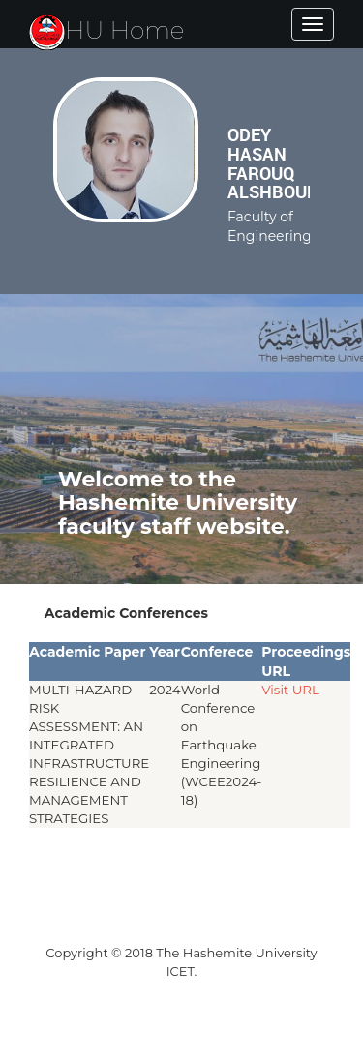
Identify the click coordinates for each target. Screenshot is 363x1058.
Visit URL (290, 689)
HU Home (107, 29)
